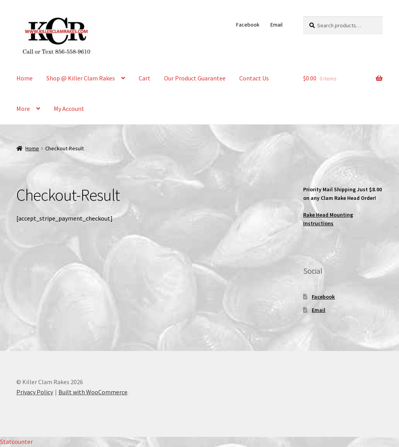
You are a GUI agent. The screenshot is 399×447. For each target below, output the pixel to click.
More (23, 108)
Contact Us (254, 78)
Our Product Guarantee (195, 78)
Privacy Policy (34, 392)
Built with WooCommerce (92, 392)
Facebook (248, 24)
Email (276, 24)
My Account (69, 108)
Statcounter (16, 441)
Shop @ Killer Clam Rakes (80, 78)
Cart (144, 78)
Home (24, 78)
